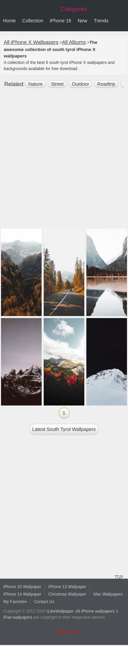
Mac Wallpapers (108, 594)
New (82, 20)
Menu (121, 21)
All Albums (74, 42)
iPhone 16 (60, 20)
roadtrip (106, 84)
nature (35, 84)
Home (9, 20)
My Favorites (15, 601)
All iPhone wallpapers (95, 611)
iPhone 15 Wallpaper (22, 586)
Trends (101, 20)
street (57, 84)
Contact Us (44, 601)
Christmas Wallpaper (67, 594)
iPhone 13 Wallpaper (67, 586)
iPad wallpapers (17, 617)
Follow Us (68, 632)
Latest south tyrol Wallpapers (64, 429)
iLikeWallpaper (60, 611)
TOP (118, 576)
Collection (32, 20)
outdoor (80, 84)
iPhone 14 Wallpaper (22, 594)
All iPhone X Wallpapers (31, 42)
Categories (74, 9)
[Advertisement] (64, 161)
